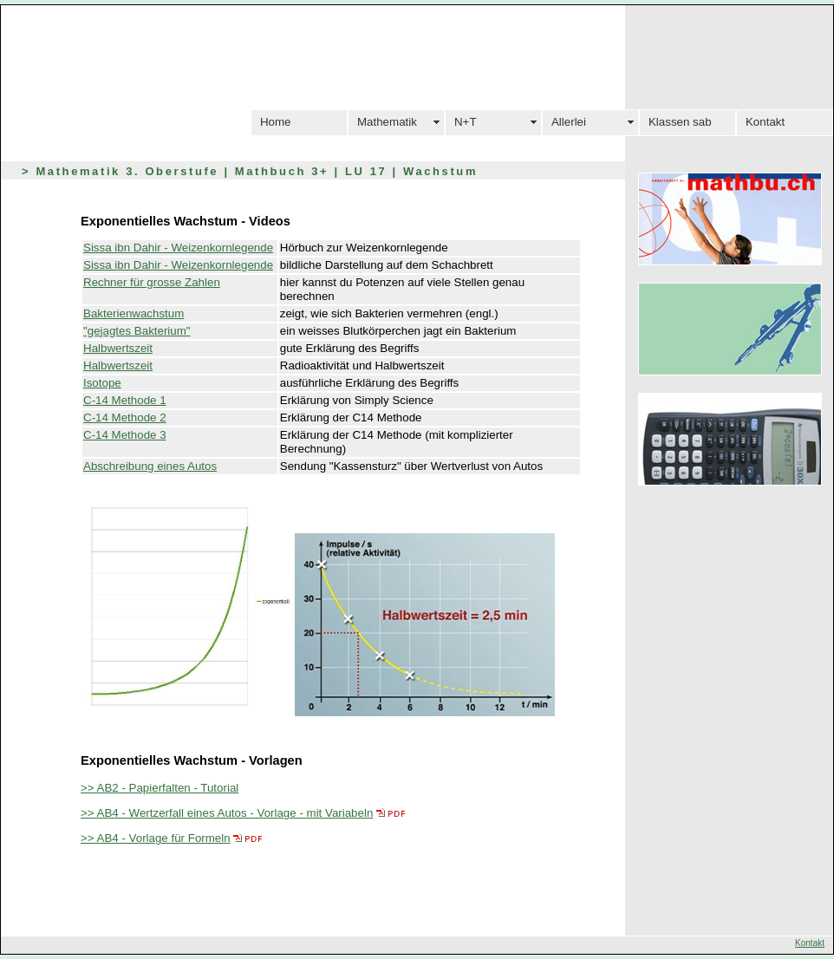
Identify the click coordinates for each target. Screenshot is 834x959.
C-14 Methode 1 (124, 400)
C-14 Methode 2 (124, 417)
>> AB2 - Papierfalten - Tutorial (159, 787)
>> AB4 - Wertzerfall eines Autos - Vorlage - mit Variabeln (227, 812)
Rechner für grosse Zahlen (151, 282)
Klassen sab (680, 121)
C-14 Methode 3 (124, 434)
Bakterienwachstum (133, 313)
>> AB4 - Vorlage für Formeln (156, 838)
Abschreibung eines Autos (150, 466)
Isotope (102, 382)
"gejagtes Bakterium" (137, 330)
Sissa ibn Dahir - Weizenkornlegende (178, 247)
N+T (465, 121)
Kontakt (765, 121)
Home (275, 121)
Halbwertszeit (118, 348)
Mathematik (387, 121)
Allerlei (568, 121)
